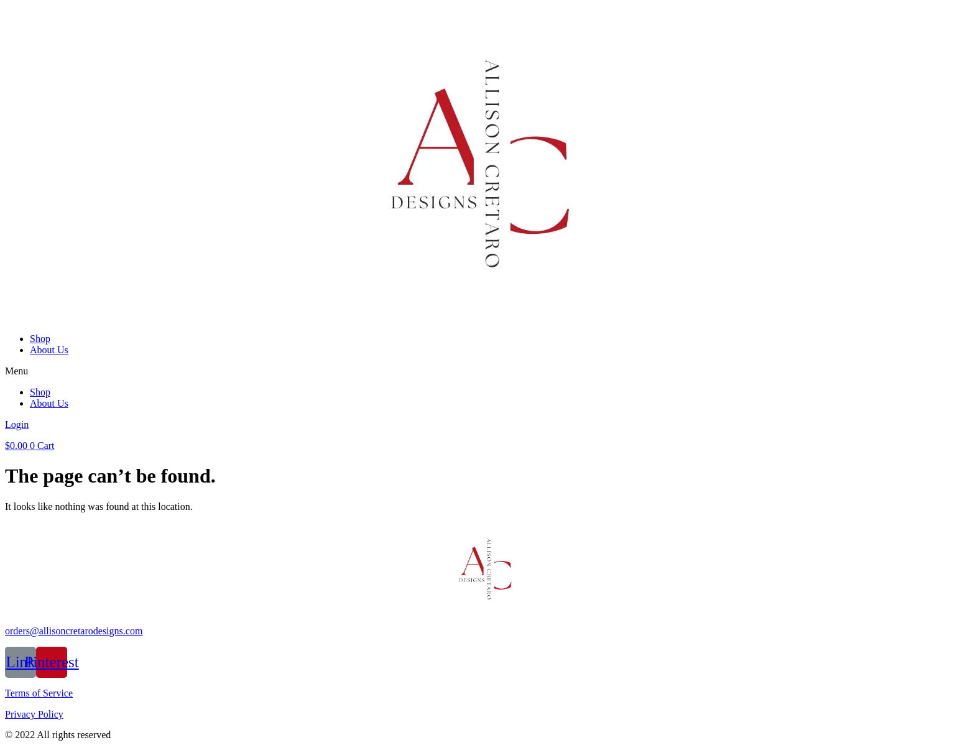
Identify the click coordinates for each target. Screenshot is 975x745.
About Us (49, 350)
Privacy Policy (34, 714)
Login (17, 424)
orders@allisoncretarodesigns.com (73, 631)
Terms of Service (39, 693)
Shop (40, 338)
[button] (487, 371)
